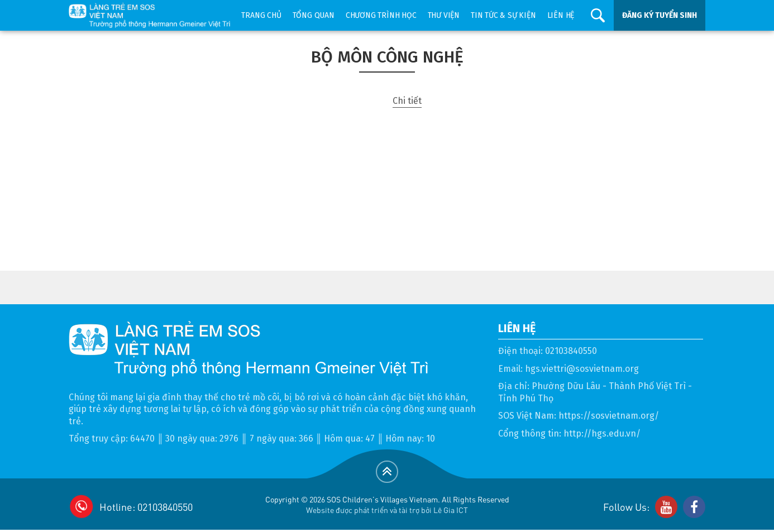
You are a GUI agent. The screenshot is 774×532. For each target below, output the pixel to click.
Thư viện (444, 15)
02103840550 (571, 351)
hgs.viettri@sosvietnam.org (582, 368)
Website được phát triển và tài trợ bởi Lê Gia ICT (387, 510)
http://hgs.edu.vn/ (602, 433)
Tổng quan (314, 15)
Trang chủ (261, 15)
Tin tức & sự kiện (503, 15)
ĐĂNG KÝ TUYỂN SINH (659, 15)
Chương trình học (381, 15)
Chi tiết (407, 100)
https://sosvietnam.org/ (608, 415)
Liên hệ (561, 15)
